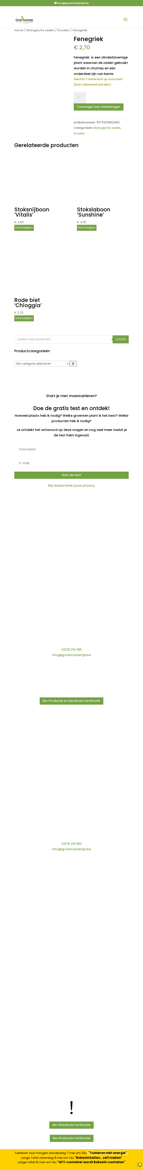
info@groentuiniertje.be (71, 655)
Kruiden (63, 30)
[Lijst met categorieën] (41, 363)
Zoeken (121, 339)
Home (18, 30)
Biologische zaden (40, 30)
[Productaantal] (80, 97)
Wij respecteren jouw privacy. (71, 485)
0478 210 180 (72, 649)
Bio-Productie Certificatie (71, 1138)
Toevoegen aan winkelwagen (98, 107)
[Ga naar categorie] (73, 364)
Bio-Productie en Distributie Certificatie (71, 701)
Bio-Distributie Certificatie (71, 1125)
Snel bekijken (24, 228)
